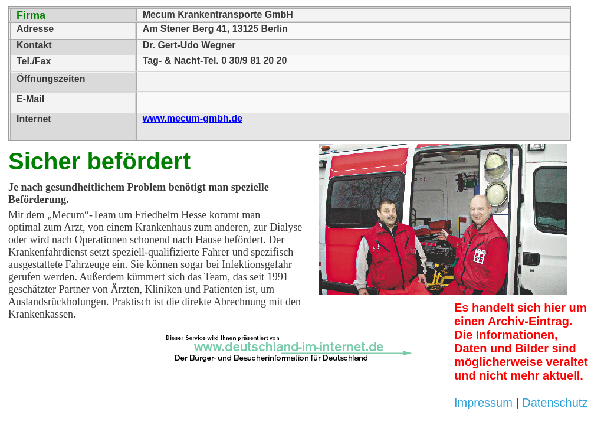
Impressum (483, 402)
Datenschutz (554, 402)
